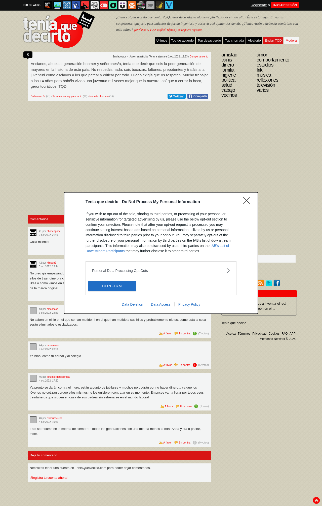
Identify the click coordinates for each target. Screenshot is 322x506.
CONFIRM (112, 286)
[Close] (248, 202)
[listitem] (161, 270)
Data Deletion (132, 304)
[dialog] (161, 253)
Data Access (161, 304)
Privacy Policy (189, 304)
